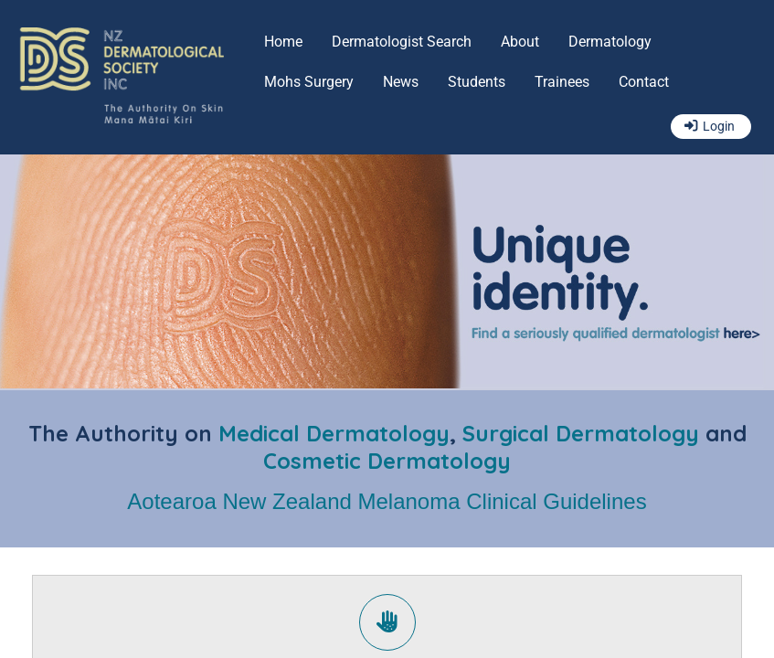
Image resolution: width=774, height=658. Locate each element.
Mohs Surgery (309, 81)
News (401, 81)
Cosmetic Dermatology (387, 460)
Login (719, 126)
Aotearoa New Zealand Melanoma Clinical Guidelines (386, 501)
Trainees (562, 81)
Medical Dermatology (334, 433)
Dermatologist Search (402, 41)
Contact (644, 81)
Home (283, 41)
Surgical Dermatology (580, 433)
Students (476, 81)
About (520, 41)
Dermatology (610, 41)
